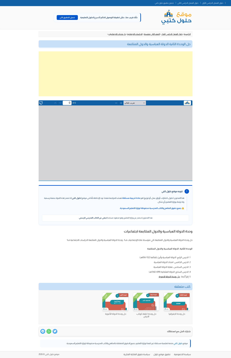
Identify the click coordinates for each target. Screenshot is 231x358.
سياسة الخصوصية (182, 354)
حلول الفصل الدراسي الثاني (187, 3)
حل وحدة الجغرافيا (177, 314)
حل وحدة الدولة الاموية (169, 276)
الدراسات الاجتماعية (134, 34)
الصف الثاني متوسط (152, 34)
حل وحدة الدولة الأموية (115, 314)
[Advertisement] (115, 73)
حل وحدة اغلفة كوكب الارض (146, 315)
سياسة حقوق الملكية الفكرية (137, 354)
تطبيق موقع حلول (161, 354)
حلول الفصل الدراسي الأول (212, 3)
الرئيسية (187, 34)
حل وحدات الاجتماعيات (117, 34)
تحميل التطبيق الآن (67, 17)
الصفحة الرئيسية (228, 2)
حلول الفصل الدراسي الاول (171, 34)
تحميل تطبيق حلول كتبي (164, 3)
